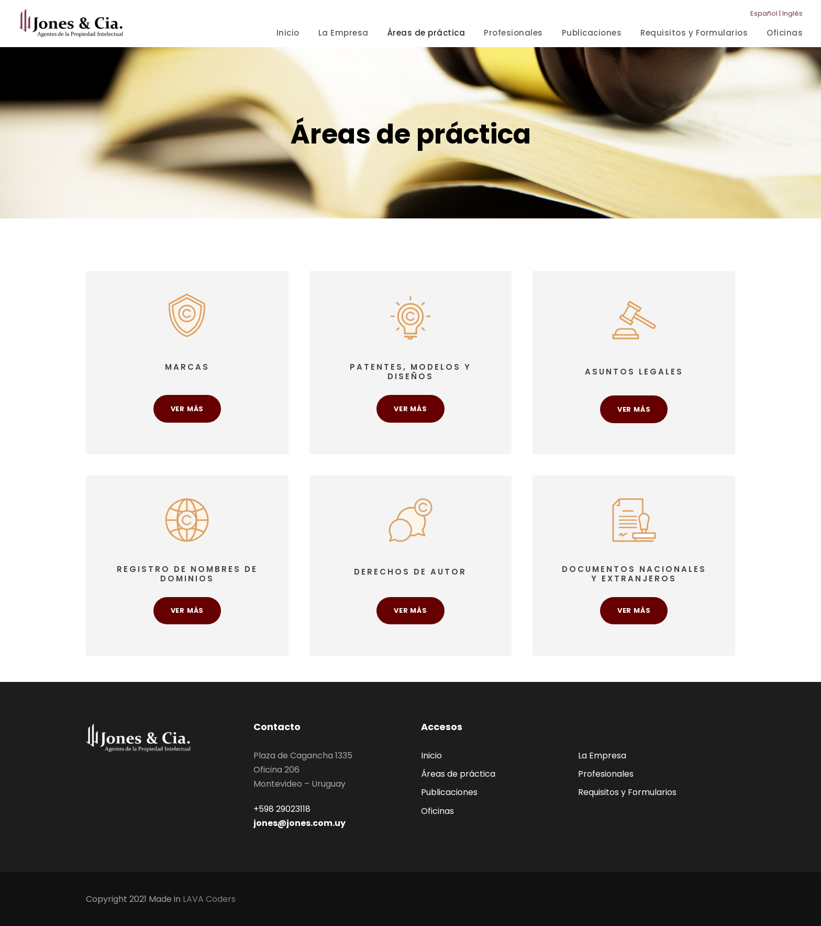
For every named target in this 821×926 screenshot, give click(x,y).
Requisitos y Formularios (694, 32)
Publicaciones (592, 32)
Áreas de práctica (426, 32)
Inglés (792, 13)
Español (764, 13)
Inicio (287, 32)
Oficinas (785, 32)
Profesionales (513, 32)
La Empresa (343, 32)
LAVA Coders (209, 899)
